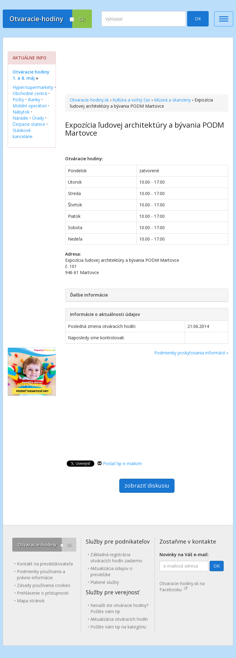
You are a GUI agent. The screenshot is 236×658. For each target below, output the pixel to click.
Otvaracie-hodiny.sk (89, 100)
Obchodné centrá (30, 93)
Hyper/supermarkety (33, 87)
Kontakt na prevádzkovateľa (45, 564)
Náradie (20, 118)
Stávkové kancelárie (23, 133)
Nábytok (21, 112)
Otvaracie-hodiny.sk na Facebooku (182, 586)
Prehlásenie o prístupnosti (43, 593)
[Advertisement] (146, 66)
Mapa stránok (31, 601)
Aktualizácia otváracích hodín (119, 619)
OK (198, 19)
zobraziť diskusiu (146, 485)
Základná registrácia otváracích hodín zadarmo (116, 558)
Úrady (38, 118)
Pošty (18, 99)
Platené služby (104, 582)
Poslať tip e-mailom (122, 463)
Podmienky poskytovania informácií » (191, 353)
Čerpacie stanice (29, 124)
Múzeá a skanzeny (172, 100)
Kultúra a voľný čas (131, 100)
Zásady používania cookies (43, 585)
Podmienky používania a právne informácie (41, 574)
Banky (34, 99)
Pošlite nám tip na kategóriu (118, 627)
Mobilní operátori (30, 106)
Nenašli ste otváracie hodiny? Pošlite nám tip (119, 608)
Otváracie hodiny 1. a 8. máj (31, 75)
